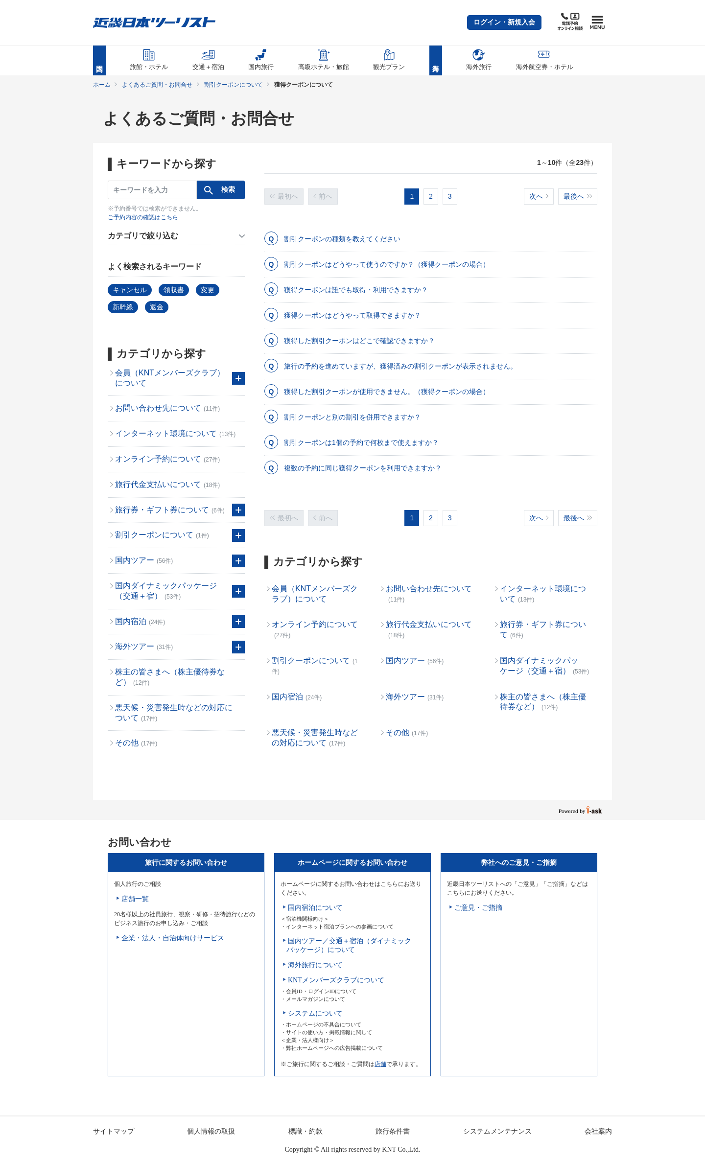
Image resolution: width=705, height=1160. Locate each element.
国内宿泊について (315, 907)
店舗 (380, 1064)
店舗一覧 (135, 899)
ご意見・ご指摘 (478, 907)
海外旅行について (315, 965)
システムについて (315, 1013)
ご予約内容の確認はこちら (143, 217)
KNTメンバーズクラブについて (336, 980)
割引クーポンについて (233, 84)
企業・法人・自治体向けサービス (172, 938)
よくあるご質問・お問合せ (157, 84)
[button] (504, 22)
